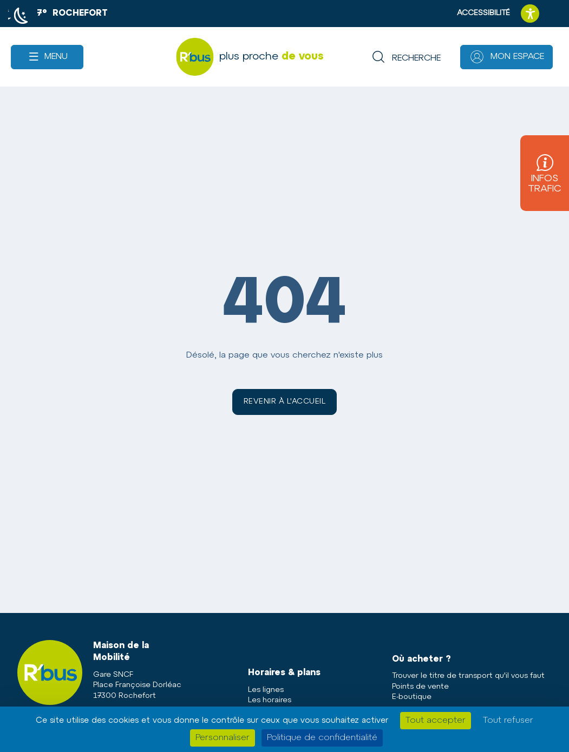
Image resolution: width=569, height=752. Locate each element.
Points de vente (420, 687)
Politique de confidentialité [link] (322, 738)
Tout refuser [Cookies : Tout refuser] (508, 720)
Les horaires (269, 700)
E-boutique (411, 697)
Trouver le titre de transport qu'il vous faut (468, 676)
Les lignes (266, 690)
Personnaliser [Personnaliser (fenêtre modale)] (222, 738)
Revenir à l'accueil (285, 402)
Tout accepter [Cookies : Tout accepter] (436, 720)
